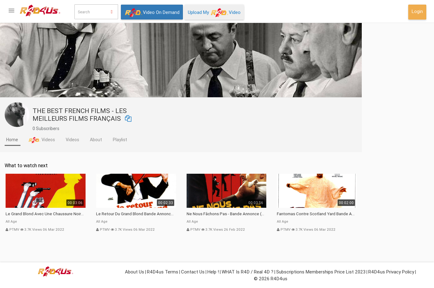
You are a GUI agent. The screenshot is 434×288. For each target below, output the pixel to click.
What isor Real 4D (31, 214)
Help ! (213, 272)
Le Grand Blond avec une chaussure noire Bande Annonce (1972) (108, 213)
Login (417, 11)
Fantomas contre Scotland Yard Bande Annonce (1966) (379, 213)
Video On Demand (151, 12)
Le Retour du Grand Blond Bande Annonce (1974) (198, 213)
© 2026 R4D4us (270, 278)
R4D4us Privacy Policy (391, 272)
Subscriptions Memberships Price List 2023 (320, 272)
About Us (134, 272)
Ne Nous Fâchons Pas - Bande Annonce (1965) (289, 213)
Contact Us (193, 272)
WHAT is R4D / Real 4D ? (247, 272)
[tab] (74, 140)
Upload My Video (214, 12)
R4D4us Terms (162, 272)
